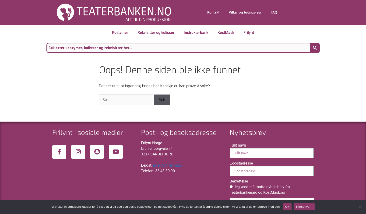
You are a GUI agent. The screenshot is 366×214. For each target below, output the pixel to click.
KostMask (226, 32)
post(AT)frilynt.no (167, 165)
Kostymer (120, 32)
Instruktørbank (196, 32)
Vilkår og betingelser (245, 12)
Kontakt (213, 12)
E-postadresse (241, 163)
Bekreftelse (239, 181)
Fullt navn (238, 145)
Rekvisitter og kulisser (155, 32)
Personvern (304, 206)
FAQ (274, 12)
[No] (360, 206)
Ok (287, 206)
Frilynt (248, 32)
